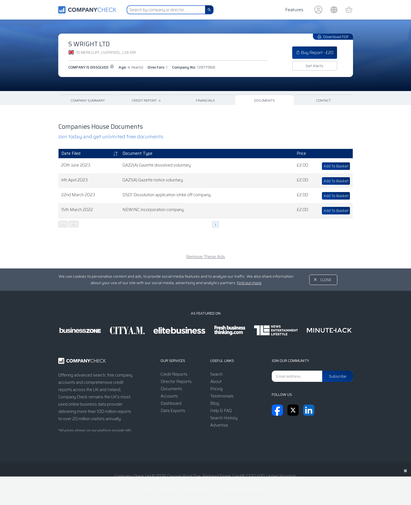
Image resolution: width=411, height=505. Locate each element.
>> (74, 224)
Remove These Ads (205, 256)
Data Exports (173, 410)
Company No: (193, 67)
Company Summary (88, 100)
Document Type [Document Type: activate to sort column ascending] (137, 153)
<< (63, 224)
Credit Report (147, 100)
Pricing (216, 388)
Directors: (158, 67)
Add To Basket (336, 166)
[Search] (209, 9)
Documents (264, 100)
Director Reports (176, 381)
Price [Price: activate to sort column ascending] (301, 153)
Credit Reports (174, 374)
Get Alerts (314, 66)
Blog (214, 403)
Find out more (249, 283)
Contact (323, 100)
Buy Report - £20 (314, 52)
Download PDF (333, 37)
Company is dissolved (91, 67)
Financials (205, 100)
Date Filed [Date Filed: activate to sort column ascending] (70, 153)
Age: (131, 67)
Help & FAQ (221, 410)
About (216, 381)
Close (325, 280)
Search (216, 374)
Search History (224, 418)
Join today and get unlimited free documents (110, 137)
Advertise (219, 425)
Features (294, 9)
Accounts (169, 396)
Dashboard (171, 403)
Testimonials (222, 396)
